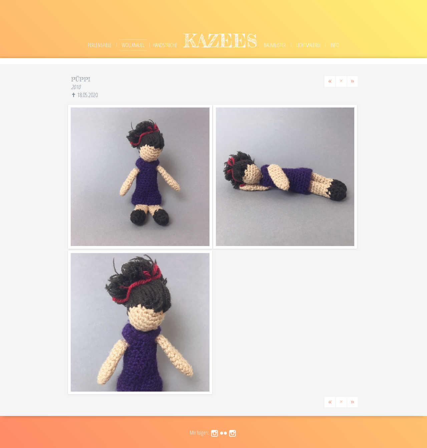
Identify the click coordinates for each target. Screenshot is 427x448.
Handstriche (165, 45)
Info (335, 45)
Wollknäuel (133, 45)
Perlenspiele (99, 45)
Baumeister (275, 45)
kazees (220, 40)
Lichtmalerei (308, 45)
